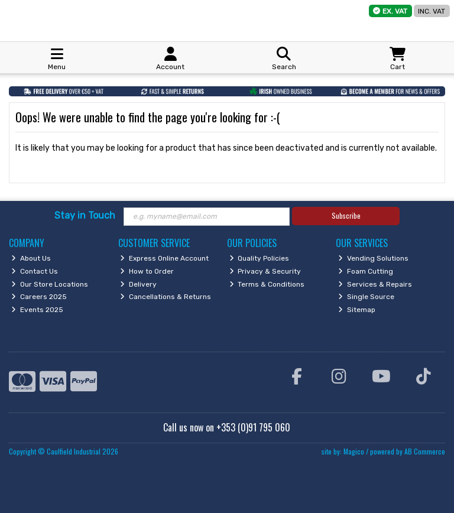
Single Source (366, 297)
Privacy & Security (265, 271)
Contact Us (34, 271)
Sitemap (356, 310)
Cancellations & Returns (165, 297)
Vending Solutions (373, 258)
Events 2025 (37, 310)
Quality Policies (259, 258)
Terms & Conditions (267, 284)
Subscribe (346, 215)
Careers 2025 (39, 297)
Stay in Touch (84, 215)
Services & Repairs (375, 284)
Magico (353, 451)
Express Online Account (164, 258)
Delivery (138, 284)
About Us (31, 258)
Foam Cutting (365, 271)
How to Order (147, 271)
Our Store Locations (49, 284)
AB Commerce (424, 451)
